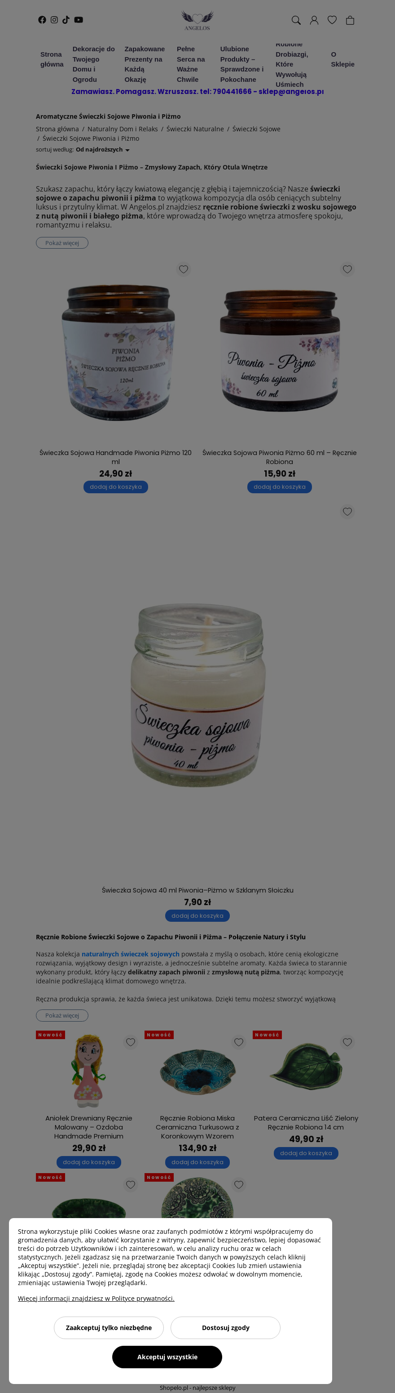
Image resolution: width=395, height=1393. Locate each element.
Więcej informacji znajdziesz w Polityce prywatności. (96, 1298)
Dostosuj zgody (226, 1327)
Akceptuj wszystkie (167, 1357)
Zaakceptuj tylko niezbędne (109, 1327)
